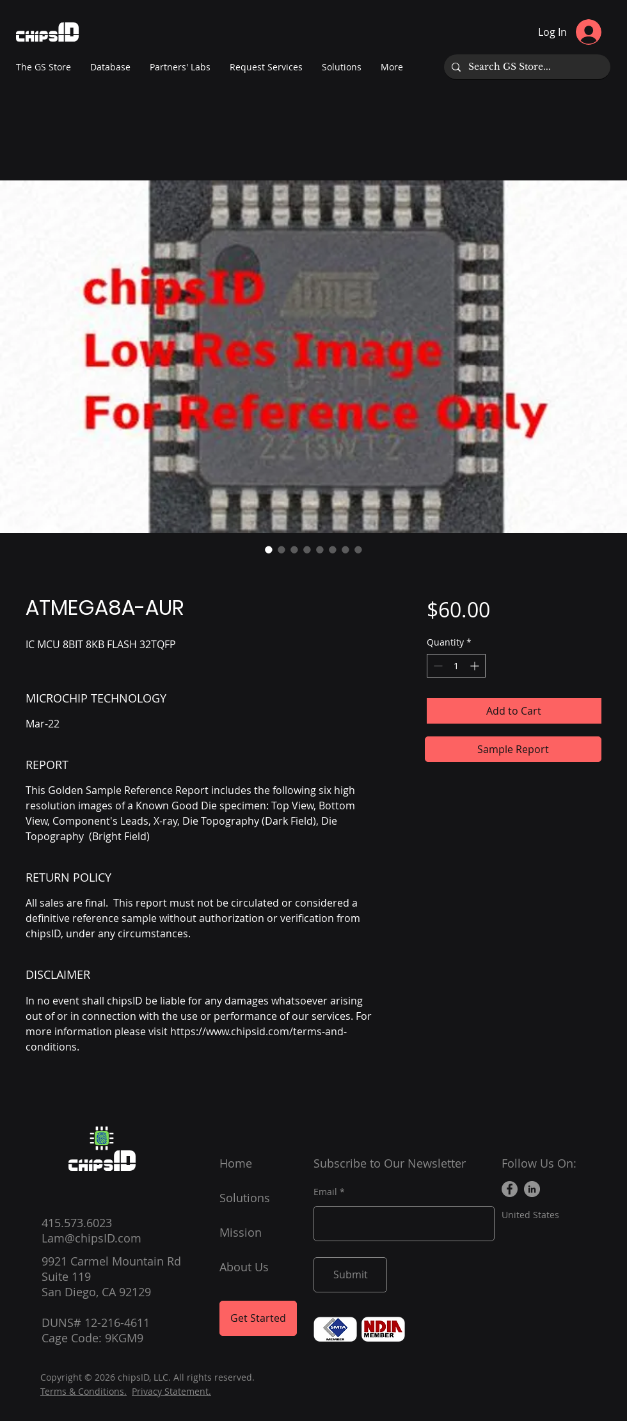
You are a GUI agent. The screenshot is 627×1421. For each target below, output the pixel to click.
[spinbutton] (456, 666)
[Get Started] (258, 1318)
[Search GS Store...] (525, 66)
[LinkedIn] (532, 1189)
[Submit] (350, 1274)
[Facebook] (510, 1189)
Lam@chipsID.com (91, 1238)
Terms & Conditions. (83, 1391)
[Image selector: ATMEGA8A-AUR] (268, 549)
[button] (180, 67)
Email (325, 1191)
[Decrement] (437, 666)
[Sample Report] (513, 749)
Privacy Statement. (171, 1391)
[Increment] (476, 666)
